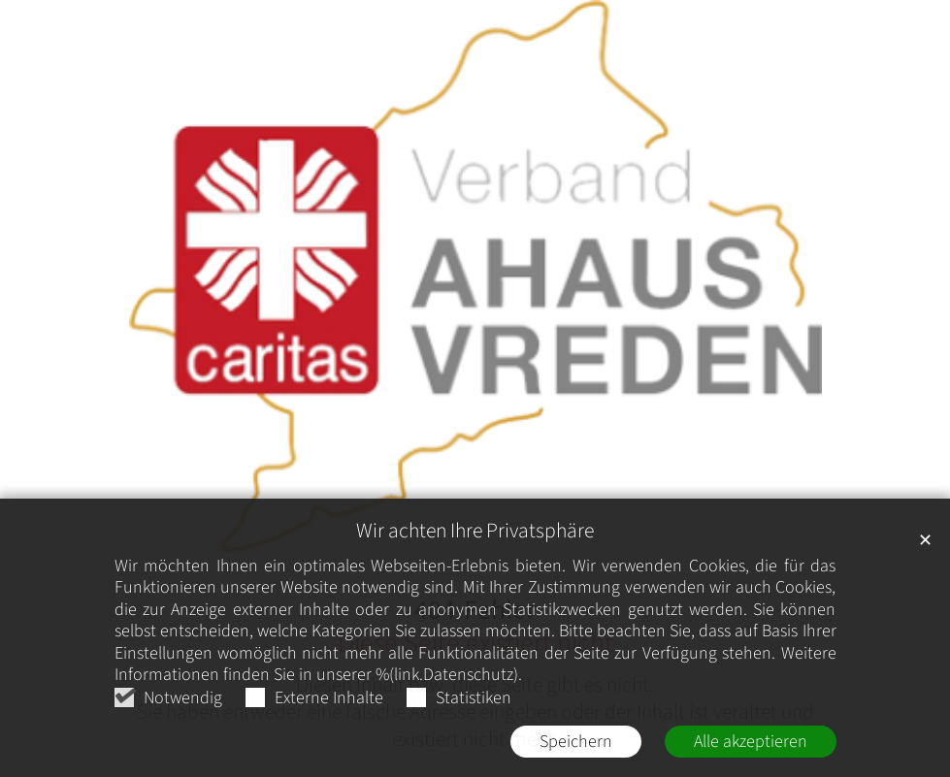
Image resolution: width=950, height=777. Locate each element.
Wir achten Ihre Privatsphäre (475, 532)
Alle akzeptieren (750, 742)
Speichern (576, 742)
